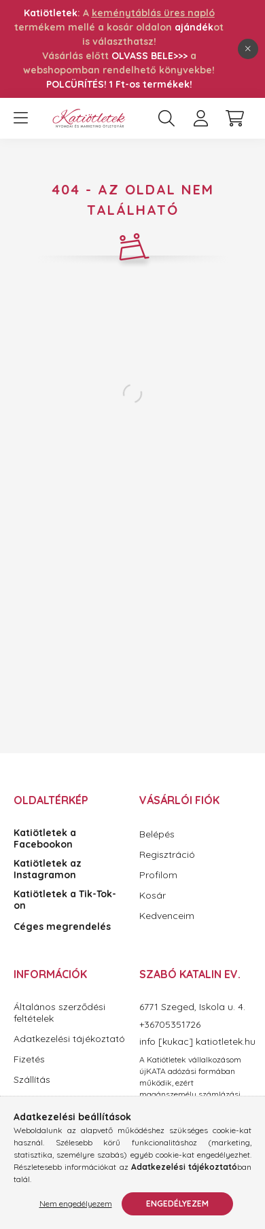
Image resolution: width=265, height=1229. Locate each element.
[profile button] (200, 118)
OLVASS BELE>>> (149, 56)
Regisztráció (167, 855)
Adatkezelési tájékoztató (69, 1039)
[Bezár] (248, 49)
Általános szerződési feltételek (59, 1012)
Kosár (152, 895)
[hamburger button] (20, 118)
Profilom (158, 875)
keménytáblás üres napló (153, 13)
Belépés (157, 834)
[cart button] (234, 118)
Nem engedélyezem (75, 1203)
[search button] (166, 118)
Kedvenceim (166, 916)
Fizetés (29, 1059)
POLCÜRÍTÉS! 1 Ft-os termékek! (119, 84)
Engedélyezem (177, 1203)
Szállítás (32, 1080)
